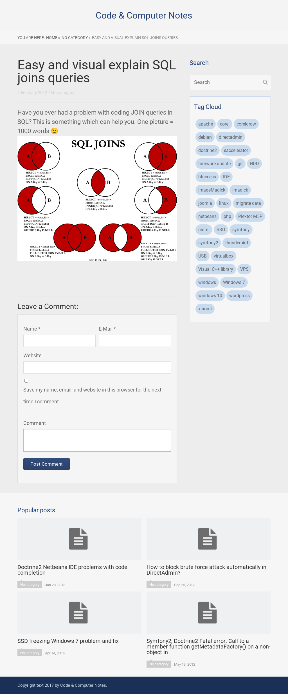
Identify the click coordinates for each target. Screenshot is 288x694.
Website (32, 355)
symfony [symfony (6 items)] (241, 229)
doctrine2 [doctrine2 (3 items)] (207, 150)
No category (62, 92)
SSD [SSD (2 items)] (221, 229)
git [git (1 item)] (240, 163)
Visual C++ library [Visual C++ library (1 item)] (215, 269)
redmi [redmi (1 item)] (204, 229)
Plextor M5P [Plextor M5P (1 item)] (250, 216)
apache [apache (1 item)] (205, 124)
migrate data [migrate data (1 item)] (248, 203)
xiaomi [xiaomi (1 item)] (205, 308)
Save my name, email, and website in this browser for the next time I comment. (92, 395)
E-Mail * (107, 329)
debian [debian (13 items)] (205, 137)
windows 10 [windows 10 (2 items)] (210, 295)
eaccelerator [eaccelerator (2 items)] (236, 150)
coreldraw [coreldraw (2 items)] (246, 124)
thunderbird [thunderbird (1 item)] (236, 242)
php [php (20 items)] (227, 216)
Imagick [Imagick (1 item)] (240, 190)
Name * (31, 329)
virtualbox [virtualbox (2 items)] (223, 256)
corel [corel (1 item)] (225, 124)
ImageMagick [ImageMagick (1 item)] (211, 190)
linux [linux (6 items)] (224, 203)
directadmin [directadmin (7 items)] (230, 137)
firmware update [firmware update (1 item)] (214, 163)
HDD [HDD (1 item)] (254, 163)
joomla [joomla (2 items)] (205, 203)
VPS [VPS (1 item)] (244, 269)
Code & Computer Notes (144, 15)
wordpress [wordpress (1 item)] (239, 295)
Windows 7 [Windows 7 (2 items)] (234, 282)
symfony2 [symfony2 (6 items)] (208, 242)
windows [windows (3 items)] (207, 282)
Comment (34, 423)
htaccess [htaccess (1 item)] (207, 176)
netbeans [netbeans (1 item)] (207, 216)
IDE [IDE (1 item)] (226, 176)
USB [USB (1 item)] (202, 256)
